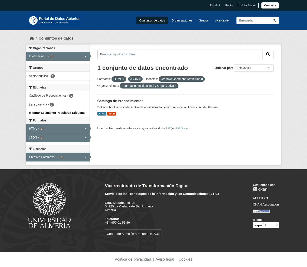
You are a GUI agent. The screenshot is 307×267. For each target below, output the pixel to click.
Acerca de (222, 20)
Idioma (257, 219)
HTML (102, 113)
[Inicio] (32, 38)
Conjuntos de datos (152, 20)
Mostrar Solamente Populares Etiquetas (57, 112)
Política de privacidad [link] (133, 259)
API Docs (181, 128)
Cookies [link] (185, 259)
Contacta (270, 5)
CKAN (260, 189)
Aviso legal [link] (165, 259)
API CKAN (260, 198)
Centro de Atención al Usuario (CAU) (133, 234)
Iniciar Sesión (248, 5)
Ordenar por (223, 68)
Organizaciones (182, 20)
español (215, 5)
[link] (270, 5)
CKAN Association (266, 204)
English (230, 5)
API (168, 128)
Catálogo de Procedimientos (120, 101)
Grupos (204, 20)
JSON (112, 113)
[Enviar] (274, 20)
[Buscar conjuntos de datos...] (257, 20)
